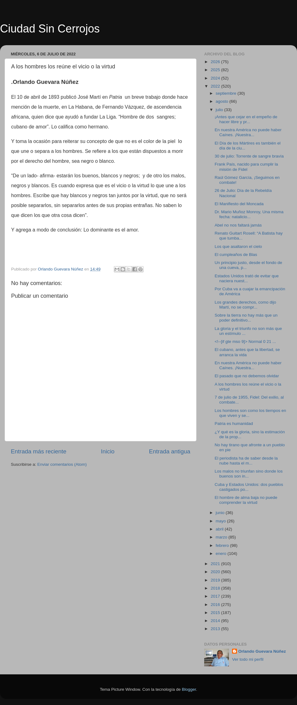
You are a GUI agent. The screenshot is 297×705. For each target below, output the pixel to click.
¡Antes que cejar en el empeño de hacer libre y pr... (246, 119)
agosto (222, 101)
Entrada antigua (169, 451)
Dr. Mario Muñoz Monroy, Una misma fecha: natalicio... (249, 214)
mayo (221, 521)
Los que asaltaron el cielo (238, 246)
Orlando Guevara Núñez (262, 651)
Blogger (189, 689)
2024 (216, 78)
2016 (216, 604)
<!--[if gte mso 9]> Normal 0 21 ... (245, 341)
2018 (216, 588)
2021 (216, 563)
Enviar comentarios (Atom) (62, 464)
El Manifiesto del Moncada (239, 203)
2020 (216, 571)
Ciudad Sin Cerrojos (50, 28)
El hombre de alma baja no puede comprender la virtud (246, 500)
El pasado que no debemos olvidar (247, 376)
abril (220, 529)
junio (221, 512)
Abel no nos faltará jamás (238, 225)
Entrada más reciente (39, 451)
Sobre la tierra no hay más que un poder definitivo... (246, 317)
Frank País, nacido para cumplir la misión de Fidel (246, 166)
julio (220, 109)
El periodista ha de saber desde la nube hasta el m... (246, 460)
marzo (222, 537)
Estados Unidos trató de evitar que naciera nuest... (247, 278)
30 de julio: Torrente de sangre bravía (249, 156)
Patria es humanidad (234, 423)
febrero (223, 545)
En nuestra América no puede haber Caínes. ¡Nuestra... (248, 132)
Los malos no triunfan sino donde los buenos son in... (249, 473)
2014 (216, 620)
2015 (216, 612)
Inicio (107, 451)
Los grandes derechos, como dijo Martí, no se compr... (245, 304)
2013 (216, 628)
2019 (216, 580)
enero (221, 553)
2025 (216, 69)
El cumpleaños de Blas (236, 254)
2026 (216, 61)
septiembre (227, 93)
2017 (216, 596)
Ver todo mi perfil (247, 659)
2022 (216, 86)
